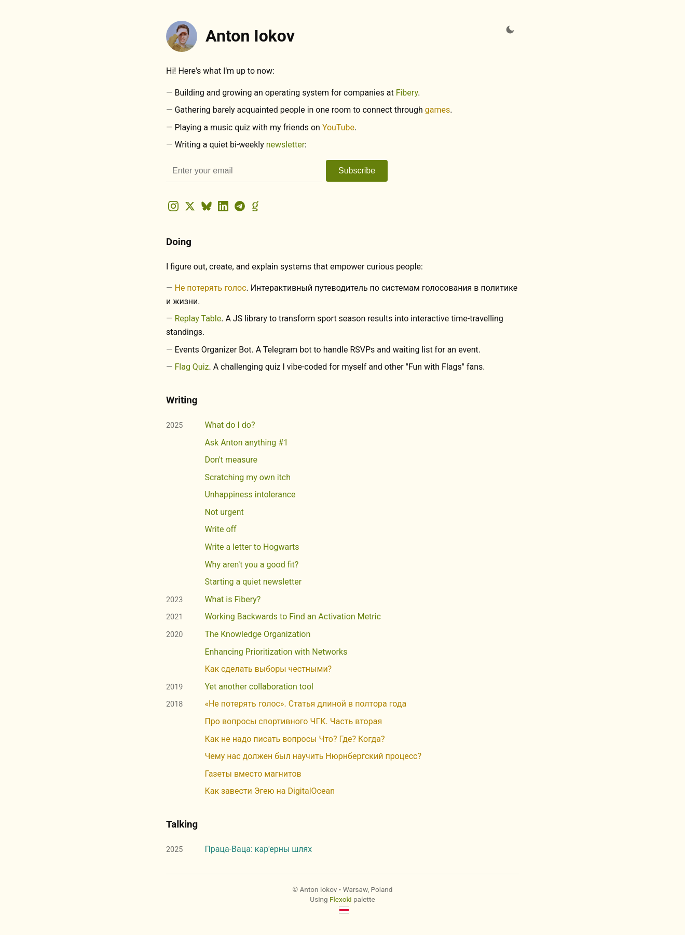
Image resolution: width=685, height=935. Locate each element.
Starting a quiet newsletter (253, 582)
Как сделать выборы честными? (268, 669)
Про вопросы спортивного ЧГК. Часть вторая (293, 721)
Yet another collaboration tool (258, 687)
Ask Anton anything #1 (246, 443)
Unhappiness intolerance (249, 494)
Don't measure (230, 460)
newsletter (285, 145)
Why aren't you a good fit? (251, 565)
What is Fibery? (232, 599)
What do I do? (229, 425)
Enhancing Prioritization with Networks (275, 652)
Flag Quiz (191, 367)
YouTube (338, 127)
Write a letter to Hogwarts (251, 547)
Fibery (407, 93)
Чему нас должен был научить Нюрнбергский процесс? (312, 756)
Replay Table (197, 318)
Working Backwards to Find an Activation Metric (292, 616)
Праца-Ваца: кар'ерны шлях (258, 849)
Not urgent (223, 512)
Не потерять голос (210, 288)
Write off (220, 529)
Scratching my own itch (247, 477)
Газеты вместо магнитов (252, 774)
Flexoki (341, 899)
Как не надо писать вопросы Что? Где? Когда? (294, 739)
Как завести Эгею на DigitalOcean (269, 791)
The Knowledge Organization (257, 634)
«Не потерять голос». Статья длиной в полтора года (305, 704)
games (437, 110)
